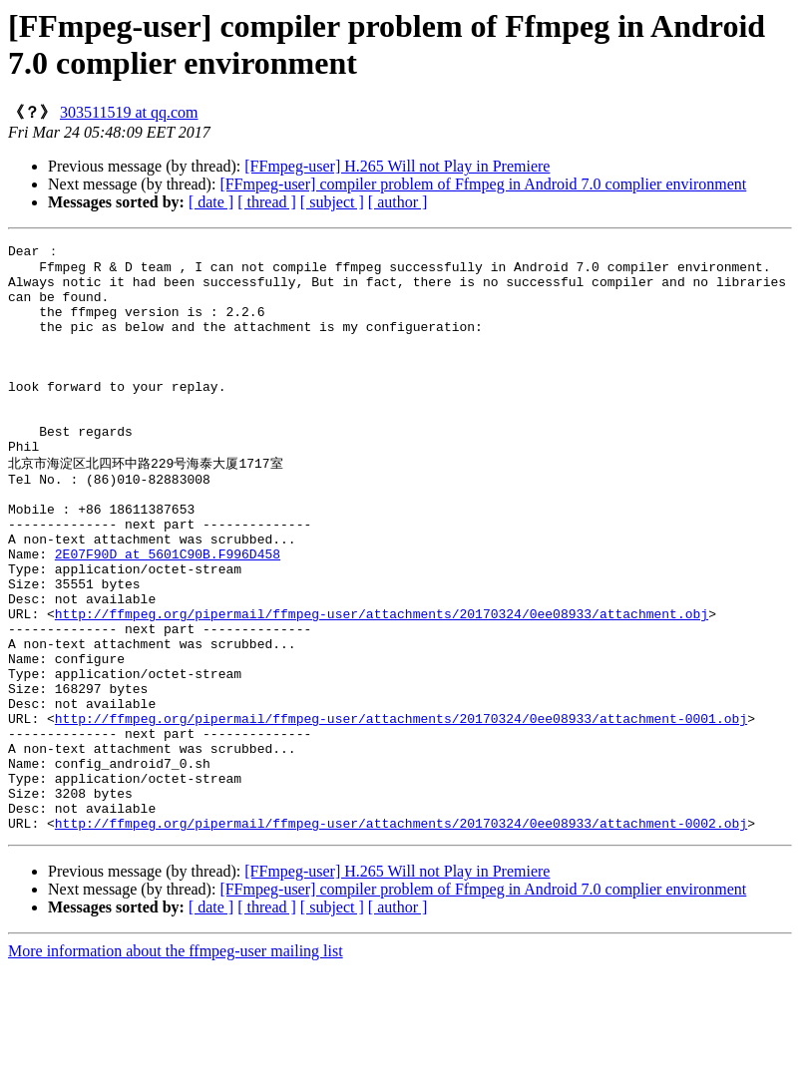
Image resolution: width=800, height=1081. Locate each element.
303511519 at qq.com (129, 112)
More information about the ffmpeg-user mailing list (175, 1063)
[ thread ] (266, 201)
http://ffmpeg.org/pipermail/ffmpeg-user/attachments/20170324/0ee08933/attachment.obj (381, 684)
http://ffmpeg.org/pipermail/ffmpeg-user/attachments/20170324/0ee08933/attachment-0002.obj (401, 935)
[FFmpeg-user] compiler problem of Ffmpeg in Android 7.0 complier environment (482, 184)
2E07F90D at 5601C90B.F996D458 (167, 612)
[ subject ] (332, 201)
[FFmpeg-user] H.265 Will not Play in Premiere (397, 166)
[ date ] (211, 201)
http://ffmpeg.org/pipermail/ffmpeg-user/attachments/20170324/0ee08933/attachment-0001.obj (401, 810)
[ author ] (398, 201)
